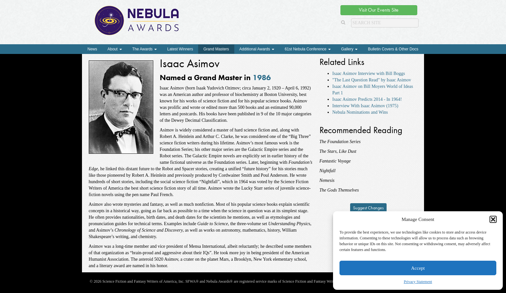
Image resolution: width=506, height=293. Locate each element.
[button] (493, 219)
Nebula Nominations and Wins (360, 112)
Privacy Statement (418, 281)
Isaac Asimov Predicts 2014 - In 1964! (367, 99)
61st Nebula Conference (308, 49)
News (92, 49)
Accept (418, 268)
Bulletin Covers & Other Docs (393, 49)
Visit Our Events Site (379, 9)
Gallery (349, 49)
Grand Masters (216, 49)
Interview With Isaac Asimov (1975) (365, 105)
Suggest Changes (368, 208)
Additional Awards (257, 49)
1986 (262, 77)
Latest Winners (180, 49)
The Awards (144, 49)
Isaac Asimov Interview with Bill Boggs (368, 73)
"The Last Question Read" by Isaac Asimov (371, 80)
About (114, 49)
